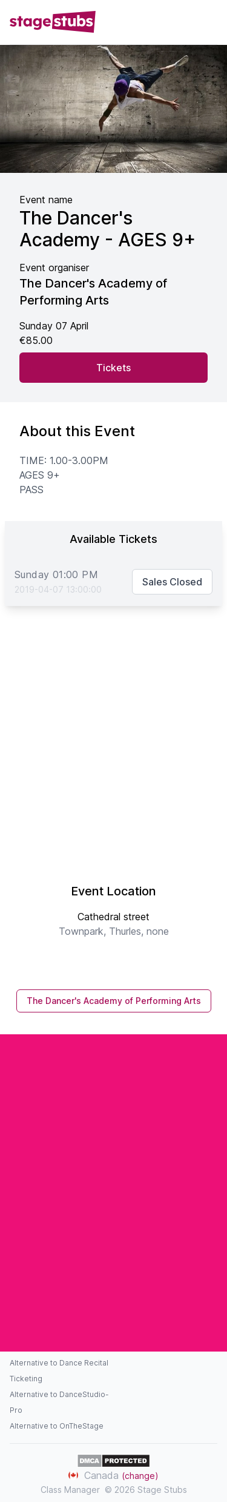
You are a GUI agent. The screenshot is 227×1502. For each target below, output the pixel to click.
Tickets (113, 368)
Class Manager (70, 1489)
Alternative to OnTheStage (57, 1425)
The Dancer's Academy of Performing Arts (114, 1000)
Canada (113, 1475)
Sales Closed (172, 582)
